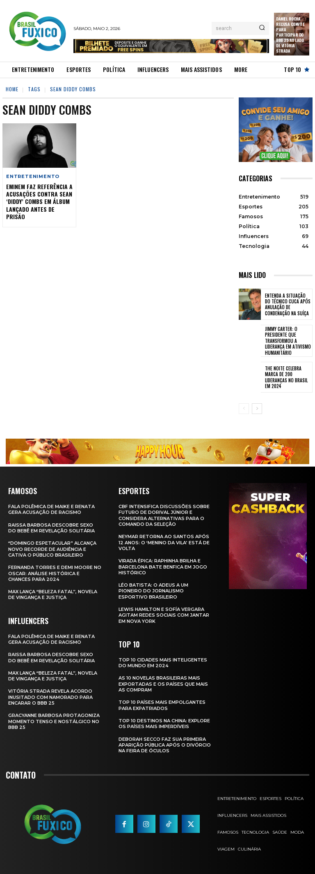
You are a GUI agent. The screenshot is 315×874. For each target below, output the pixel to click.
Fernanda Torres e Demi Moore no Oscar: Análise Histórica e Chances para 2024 (54, 573)
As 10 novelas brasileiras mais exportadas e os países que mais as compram (163, 684)
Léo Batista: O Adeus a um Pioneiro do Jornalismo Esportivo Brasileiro (153, 591)
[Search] (262, 28)
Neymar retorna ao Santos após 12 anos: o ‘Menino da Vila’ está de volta (164, 542)
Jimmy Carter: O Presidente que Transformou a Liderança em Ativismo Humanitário (288, 341)
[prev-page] (244, 408)
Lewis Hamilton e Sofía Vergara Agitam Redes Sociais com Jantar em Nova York (164, 615)
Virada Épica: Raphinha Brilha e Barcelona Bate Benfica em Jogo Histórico (163, 567)
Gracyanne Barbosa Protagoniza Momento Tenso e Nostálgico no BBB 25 (54, 721)
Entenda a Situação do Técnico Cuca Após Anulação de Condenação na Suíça (287, 304)
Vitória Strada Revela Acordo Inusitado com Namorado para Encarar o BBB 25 (50, 697)
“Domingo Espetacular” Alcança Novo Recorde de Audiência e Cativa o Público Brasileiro (52, 549)
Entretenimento (32, 176)
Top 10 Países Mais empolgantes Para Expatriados (162, 705)
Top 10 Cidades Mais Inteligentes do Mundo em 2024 (163, 662)
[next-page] (257, 408)
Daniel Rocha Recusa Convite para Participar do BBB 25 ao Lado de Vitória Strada (290, 35)
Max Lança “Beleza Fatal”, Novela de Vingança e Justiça (52, 594)
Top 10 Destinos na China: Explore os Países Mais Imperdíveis (164, 723)
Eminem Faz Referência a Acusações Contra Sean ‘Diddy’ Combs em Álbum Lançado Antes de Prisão (39, 201)
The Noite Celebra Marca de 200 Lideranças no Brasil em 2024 (286, 377)
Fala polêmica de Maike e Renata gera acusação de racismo (51, 509)
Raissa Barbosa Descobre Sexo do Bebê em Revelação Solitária (51, 527)
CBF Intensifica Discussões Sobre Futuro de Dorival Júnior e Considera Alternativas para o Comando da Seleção (164, 515)
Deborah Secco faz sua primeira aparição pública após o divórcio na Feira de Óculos (165, 745)
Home (12, 89)
